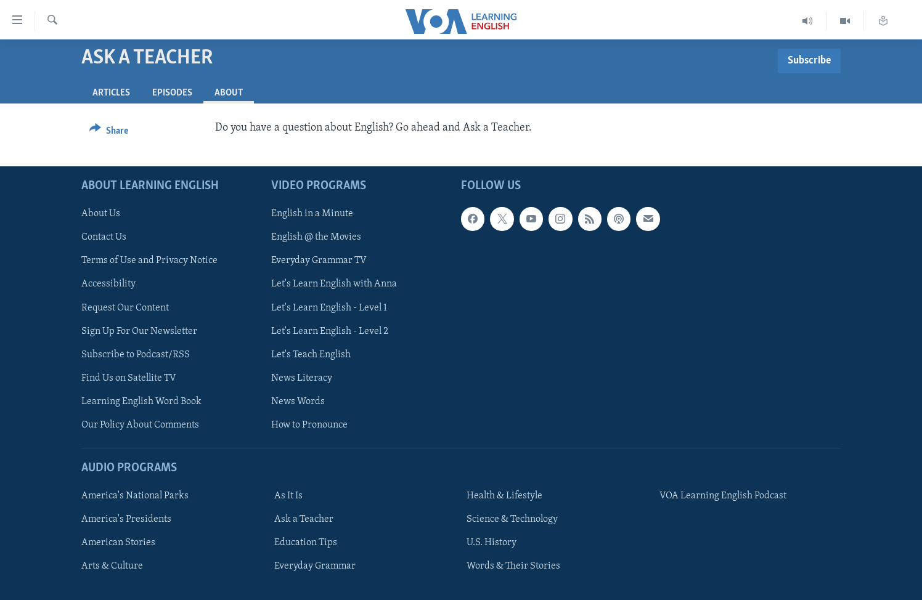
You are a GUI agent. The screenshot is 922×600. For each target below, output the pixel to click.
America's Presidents (126, 519)
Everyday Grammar (315, 566)
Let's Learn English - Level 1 (329, 307)
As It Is (288, 496)
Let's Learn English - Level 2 (329, 331)
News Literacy (301, 378)
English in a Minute (312, 214)
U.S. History (491, 543)
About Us (100, 214)
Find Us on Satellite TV (128, 378)
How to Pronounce (309, 424)
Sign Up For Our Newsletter (139, 331)
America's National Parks (135, 496)
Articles (111, 93)
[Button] (108, 132)
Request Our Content (125, 307)
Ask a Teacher (303, 519)
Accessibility (108, 284)
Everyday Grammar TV (319, 261)
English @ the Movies (316, 237)
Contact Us (103, 237)
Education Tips (305, 543)
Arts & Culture (112, 566)
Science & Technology (512, 519)
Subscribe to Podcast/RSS (135, 354)
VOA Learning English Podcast (722, 496)
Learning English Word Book (141, 401)
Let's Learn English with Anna (334, 284)
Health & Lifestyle (504, 496)
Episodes (172, 93)
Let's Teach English (311, 354)
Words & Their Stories (513, 566)
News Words (298, 401)
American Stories (118, 543)
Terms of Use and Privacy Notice (149, 261)
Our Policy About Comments (140, 424)
